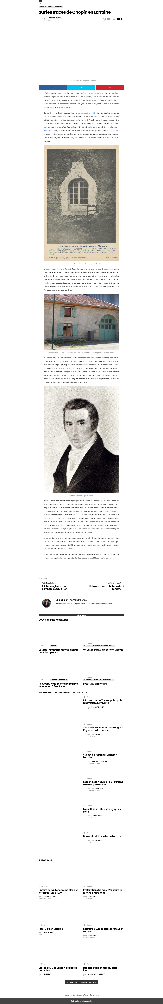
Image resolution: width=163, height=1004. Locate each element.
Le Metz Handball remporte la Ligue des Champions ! (58, 651)
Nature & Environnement (103, 646)
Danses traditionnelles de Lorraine (102, 836)
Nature (87, 646)
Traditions (108, 680)
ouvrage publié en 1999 (86, 113)
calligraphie (115, 130)
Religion (97, 680)
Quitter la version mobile (81, 1001)
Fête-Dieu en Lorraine (95, 683)
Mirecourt (47, 130)
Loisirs (54, 680)
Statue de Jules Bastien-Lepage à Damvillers (58, 969)
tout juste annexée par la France (91, 93)
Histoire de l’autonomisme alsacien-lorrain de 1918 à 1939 (59, 891)
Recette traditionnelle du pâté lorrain (100, 969)
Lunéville (93, 358)
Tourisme (63, 680)
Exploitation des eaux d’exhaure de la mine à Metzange (103, 891)
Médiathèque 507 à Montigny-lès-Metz (102, 810)
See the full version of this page (81, 982)
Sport (53, 646)
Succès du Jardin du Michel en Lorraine (100, 756)
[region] (81, 567)
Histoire (88, 680)
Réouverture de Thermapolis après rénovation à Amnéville (58, 685)
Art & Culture (80, 692)
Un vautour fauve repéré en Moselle (103, 649)
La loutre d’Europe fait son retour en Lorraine (103, 930)
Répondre (81, 615)
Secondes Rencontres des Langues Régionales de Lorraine (103, 729)
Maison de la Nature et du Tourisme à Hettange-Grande (103, 783)
